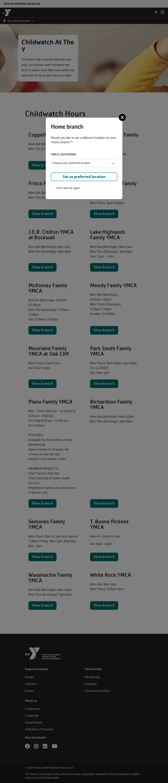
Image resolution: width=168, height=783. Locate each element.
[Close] (122, 117)
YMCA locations (63, 154)
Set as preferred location (84, 176)
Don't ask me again (65, 188)
